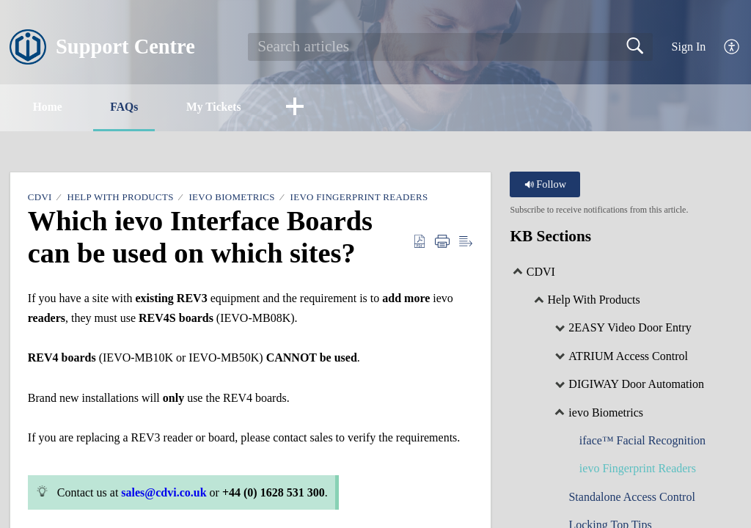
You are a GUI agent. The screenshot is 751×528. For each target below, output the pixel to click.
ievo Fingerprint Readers (359, 197)
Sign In (689, 46)
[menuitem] (732, 47)
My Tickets (224, 106)
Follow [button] (545, 185)
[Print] (442, 242)
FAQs (131, 106)
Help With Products (120, 197)
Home (50, 106)
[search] (450, 47)
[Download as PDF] (419, 242)
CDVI (40, 197)
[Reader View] (465, 242)
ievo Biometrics (231, 197)
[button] (308, 107)
